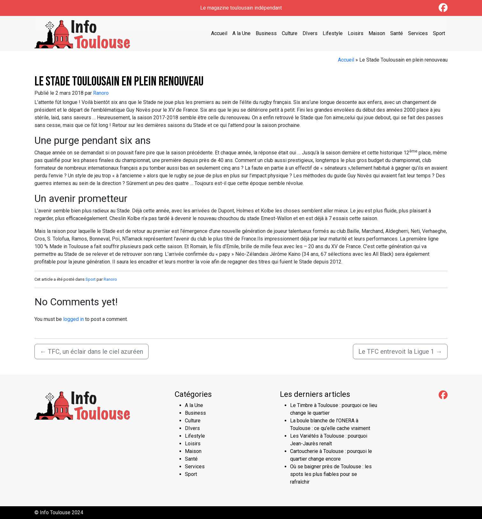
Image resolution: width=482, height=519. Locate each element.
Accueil (219, 33)
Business (266, 33)
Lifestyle (333, 33)
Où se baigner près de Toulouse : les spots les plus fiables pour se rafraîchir (331, 474)
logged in (73, 319)
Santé (396, 33)
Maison (377, 33)
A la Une (241, 33)
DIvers (310, 33)
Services (418, 33)
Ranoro (101, 93)
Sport (439, 33)
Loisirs (355, 33)
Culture (289, 33)
